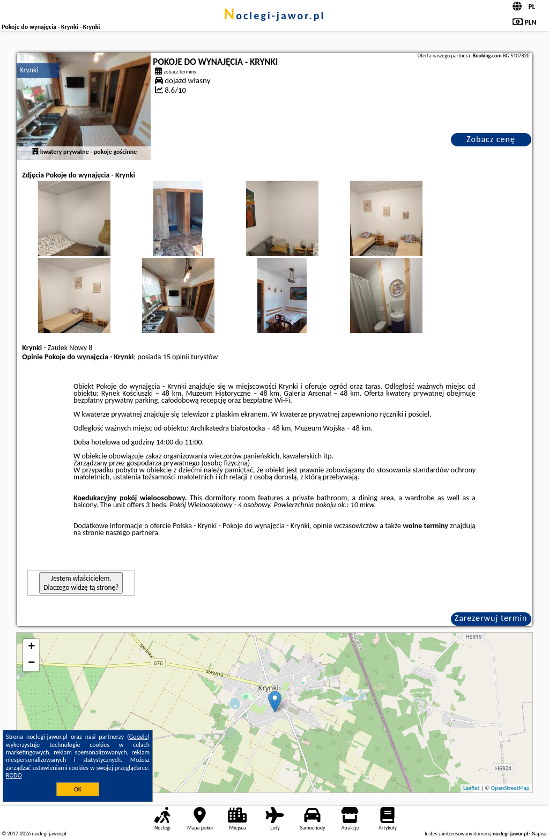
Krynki (28, 70)
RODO (14, 775)
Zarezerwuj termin (491, 618)
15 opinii (176, 356)
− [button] (31, 663)
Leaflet (471, 787)
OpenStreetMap (510, 787)
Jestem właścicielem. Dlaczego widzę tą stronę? (80, 583)
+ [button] (31, 647)
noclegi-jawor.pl (274, 15)
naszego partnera (132, 532)
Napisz (539, 833)
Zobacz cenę (490, 139)
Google (138, 736)
